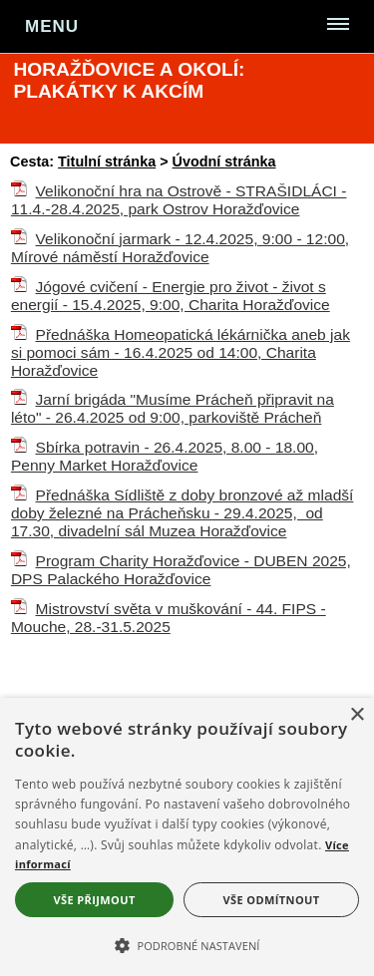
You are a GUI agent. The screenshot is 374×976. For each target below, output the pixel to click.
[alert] (187, 837)
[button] (187, 944)
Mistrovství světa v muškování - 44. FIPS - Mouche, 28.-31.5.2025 (168, 617)
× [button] (356, 715)
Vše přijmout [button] (94, 899)
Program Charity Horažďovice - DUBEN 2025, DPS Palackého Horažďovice (181, 569)
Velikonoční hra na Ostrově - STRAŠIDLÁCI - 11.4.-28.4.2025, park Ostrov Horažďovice (179, 199)
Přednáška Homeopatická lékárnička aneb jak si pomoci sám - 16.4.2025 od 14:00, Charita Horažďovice (180, 352)
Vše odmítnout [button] (271, 899)
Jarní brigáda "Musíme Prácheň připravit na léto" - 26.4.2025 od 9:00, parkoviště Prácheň (172, 408)
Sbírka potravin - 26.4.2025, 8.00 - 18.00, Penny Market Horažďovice (164, 456)
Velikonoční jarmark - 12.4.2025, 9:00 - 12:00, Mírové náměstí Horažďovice (180, 247)
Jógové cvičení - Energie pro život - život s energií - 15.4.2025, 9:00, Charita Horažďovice (170, 295)
